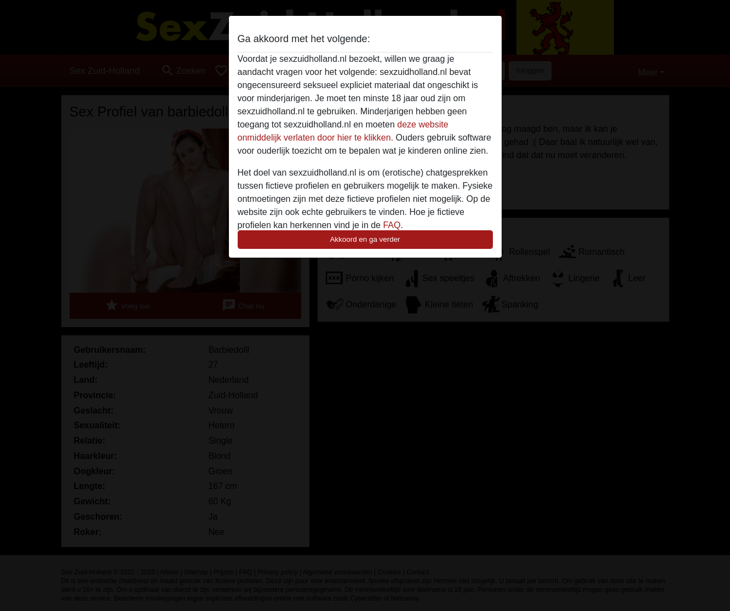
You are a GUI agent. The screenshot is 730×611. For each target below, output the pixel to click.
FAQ (391, 225)
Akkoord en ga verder (365, 239)
